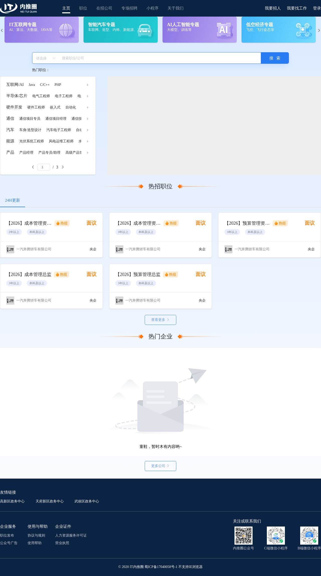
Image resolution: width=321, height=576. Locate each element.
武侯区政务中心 (86, 501)
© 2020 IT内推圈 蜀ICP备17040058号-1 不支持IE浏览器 (160, 567)
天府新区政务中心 (50, 501)
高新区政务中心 (13, 501)
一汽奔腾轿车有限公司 (33, 249)
